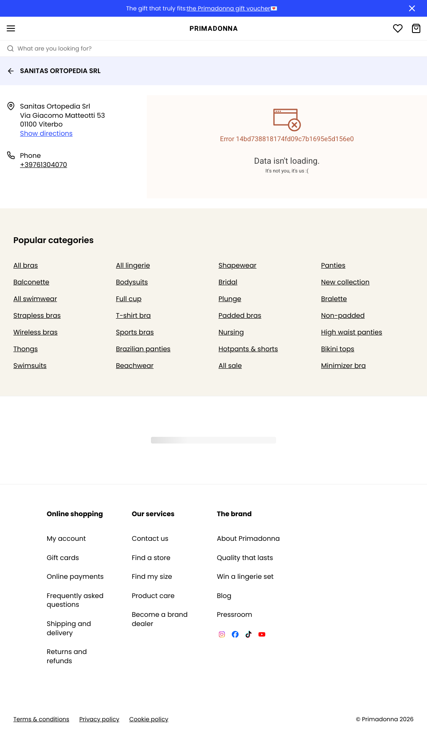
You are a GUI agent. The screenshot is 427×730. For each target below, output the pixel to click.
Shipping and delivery (69, 628)
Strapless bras (37, 315)
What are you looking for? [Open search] (49, 48)
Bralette (334, 299)
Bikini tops (337, 349)
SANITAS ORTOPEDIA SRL (53, 71)
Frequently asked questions (75, 600)
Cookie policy (148, 719)
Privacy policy (99, 719)
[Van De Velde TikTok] (249, 635)
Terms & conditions (41, 719)
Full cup (128, 299)
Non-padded (343, 315)
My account (66, 538)
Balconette (31, 282)
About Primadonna (248, 538)
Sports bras (135, 332)
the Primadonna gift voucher (228, 9)
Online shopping (75, 514)
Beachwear (134, 365)
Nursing (231, 332)
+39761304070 (43, 165)
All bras (25, 265)
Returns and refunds (67, 656)
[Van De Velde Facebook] (235, 635)
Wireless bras (35, 332)
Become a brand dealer (160, 619)
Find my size (152, 576)
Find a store (151, 558)
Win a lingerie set (245, 576)
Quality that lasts (245, 558)
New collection (345, 282)
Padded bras (240, 315)
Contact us (150, 538)
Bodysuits (132, 282)
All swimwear (35, 299)
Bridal (228, 282)
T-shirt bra (133, 315)
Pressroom (234, 614)
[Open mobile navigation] (11, 28)
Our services (153, 514)
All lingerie (133, 265)
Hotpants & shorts (248, 349)
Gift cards (63, 558)
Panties (333, 265)
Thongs (25, 349)
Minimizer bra (343, 365)
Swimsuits (30, 365)
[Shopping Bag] (416, 28)
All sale (230, 365)
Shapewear (237, 265)
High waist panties (351, 332)
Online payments (75, 576)
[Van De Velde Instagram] (222, 635)
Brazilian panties (143, 349)
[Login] (398, 28)
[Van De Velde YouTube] (262, 635)
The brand (234, 514)
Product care (153, 596)
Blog (224, 596)
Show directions (46, 133)
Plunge (230, 299)
